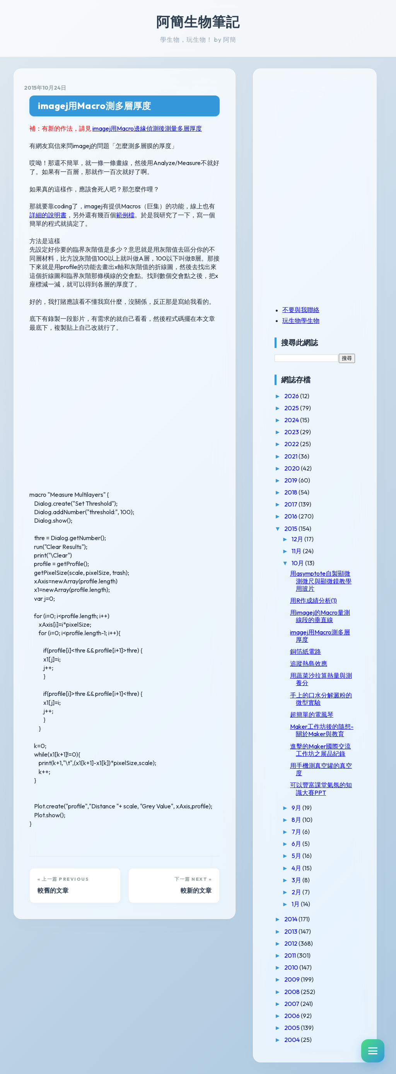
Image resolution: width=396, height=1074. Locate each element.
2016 (291, 516)
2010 (291, 967)
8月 (297, 819)
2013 (291, 931)
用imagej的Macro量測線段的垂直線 (320, 616)
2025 (292, 408)
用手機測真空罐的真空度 (321, 769)
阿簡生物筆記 (198, 21)
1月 (296, 904)
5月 (297, 855)
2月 (297, 892)
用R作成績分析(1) (313, 600)
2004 (292, 1039)
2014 (291, 919)
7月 (297, 831)
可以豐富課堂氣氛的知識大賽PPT (321, 788)
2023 (292, 432)
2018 (291, 492)
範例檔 (125, 215)
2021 (291, 456)
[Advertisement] (323, 132)
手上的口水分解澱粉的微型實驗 (321, 698)
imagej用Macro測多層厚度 (94, 105)
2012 (291, 943)
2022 (292, 444)
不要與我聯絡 (300, 310)
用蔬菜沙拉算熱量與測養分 (321, 679)
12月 (298, 539)
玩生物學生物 (300, 320)
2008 (292, 992)
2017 (291, 504)
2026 (292, 396)
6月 (297, 843)
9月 (297, 807)
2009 (292, 979)
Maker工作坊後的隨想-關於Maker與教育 (321, 730)
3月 (297, 880)
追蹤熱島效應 (308, 663)
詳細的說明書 (48, 215)
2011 (290, 955)
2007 (292, 1004)
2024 (292, 420)
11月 (297, 551)
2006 (292, 1015)
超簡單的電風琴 (311, 714)
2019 (291, 480)
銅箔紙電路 (305, 651)
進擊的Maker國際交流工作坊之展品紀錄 (320, 749)
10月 (298, 563)
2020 (292, 468)
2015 (291, 528)
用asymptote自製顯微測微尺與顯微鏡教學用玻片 (321, 580)
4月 (297, 868)
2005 (292, 1027)
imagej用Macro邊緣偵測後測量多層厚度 (147, 128)
